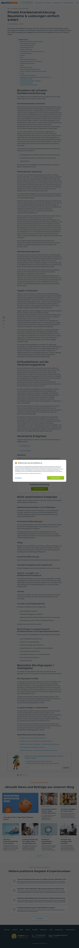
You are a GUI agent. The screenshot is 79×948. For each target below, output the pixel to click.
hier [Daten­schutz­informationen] (41, 473)
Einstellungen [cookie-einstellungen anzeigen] (18, 478)
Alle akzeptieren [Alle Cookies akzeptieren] (55, 478)
